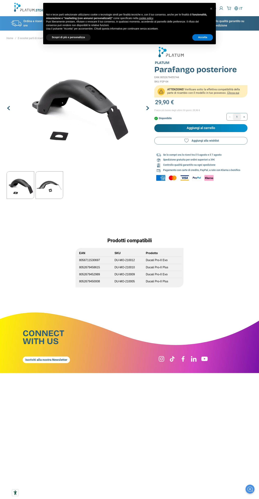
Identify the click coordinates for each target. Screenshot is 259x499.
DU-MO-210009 (125, 274)
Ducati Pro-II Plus (157, 267)
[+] (244, 116)
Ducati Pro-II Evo (157, 260)
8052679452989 (89, 274)
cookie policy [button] (146, 18)
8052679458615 (89, 267)
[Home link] (10, 38)
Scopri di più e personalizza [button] (68, 37)
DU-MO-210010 (125, 267)
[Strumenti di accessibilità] (15, 492)
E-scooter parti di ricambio (32, 38)
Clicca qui (233, 92)
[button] (78, 105)
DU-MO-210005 (125, 281)
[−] (230, 116)
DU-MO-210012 (125, 260)
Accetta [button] (202, 37)
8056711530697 (89, 260)
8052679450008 (89, 281)
